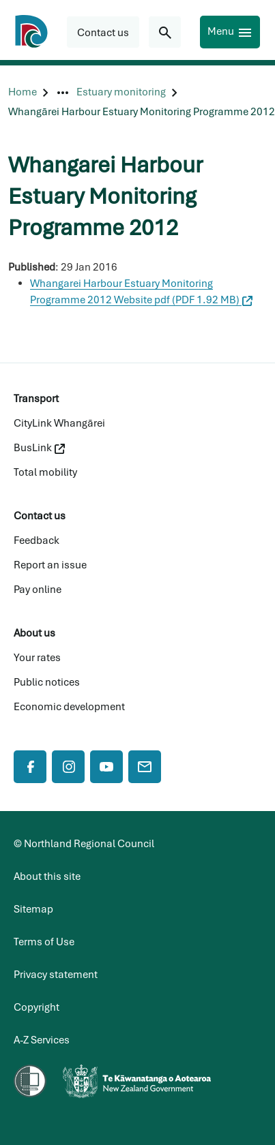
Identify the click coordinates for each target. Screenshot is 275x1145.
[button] (103, 32)
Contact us (40, 516)
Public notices (47, 682)
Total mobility (45, 472)
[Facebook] (30, 766)
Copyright (36, 1007)
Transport (36, 399)
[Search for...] (165, 32)
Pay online (37, 589)
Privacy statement (56, 974)
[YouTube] (106, 766)
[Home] (22, 92)
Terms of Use (44, 942)
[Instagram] (68, 766)
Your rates (37, 658)
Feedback (36, 540)
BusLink (39, 448)
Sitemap (33, 909)
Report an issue (50, 565)
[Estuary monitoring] (121, 92)
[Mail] (144, 766)
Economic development (69, 707)
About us (34, 633)
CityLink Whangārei (59, 423)
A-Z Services (42, 1040)
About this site (47, 876)
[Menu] (230, 32)
